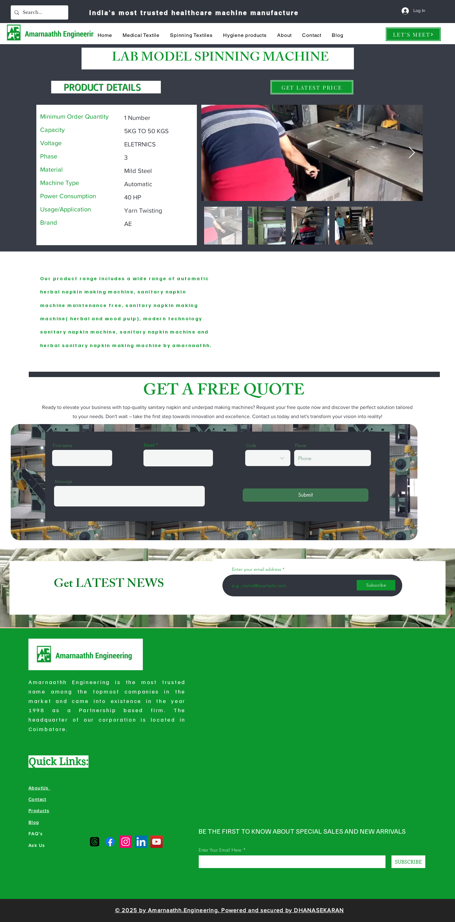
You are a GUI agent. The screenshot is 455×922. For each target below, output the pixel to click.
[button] (140, 35)
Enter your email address (256, 569)
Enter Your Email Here (220, 850)
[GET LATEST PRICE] (311, 87)
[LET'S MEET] (413, 34)
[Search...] (39, 12)
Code (251, 445)
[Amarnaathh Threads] (94, 842)
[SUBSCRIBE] (408, 861)
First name (62, 445)
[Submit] (305, 495)
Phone (300, 445)
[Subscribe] (376, 585)
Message (63, 481)
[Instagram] (125, 842)
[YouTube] (156, 842)
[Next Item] (412, 153)
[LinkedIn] (141, 842)
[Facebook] (110, 842)
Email (149, 445)
